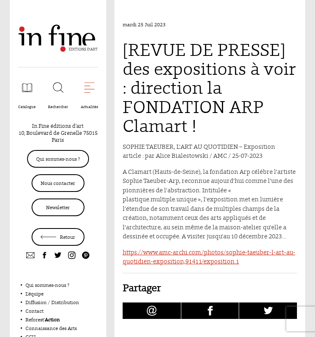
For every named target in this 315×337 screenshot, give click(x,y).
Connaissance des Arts (51, 328)
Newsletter (58, 207)
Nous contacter (58, 183)
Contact (34, 311)
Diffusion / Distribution (52, 302)
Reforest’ (42, 319)
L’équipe (34, 294)
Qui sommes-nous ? (58, 159)
